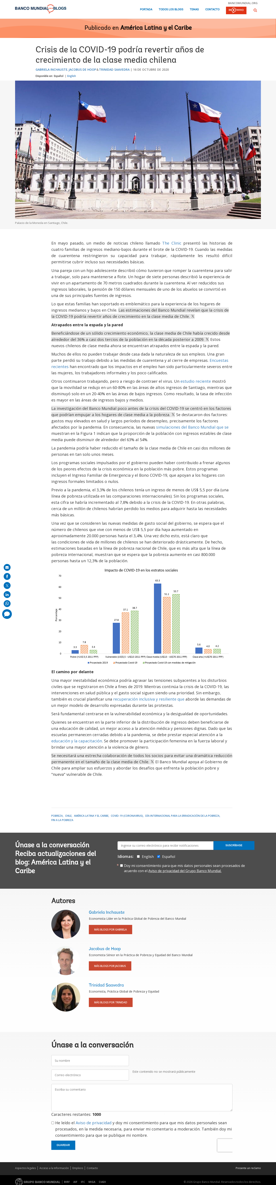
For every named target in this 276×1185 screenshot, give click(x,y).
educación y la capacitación (76, 740)
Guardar (63, 1145)
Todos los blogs (171, 9)
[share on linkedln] (7, 594)
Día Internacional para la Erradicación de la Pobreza (182, 816)
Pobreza (57, 816)
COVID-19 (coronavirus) (127, 816)
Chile (68, 816)
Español (58, 76)
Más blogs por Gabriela (110, 929)
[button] (255, 10)
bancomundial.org (243, 3)
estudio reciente (195, 381)
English (71, 76)
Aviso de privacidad (93, 1122)
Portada (146, 9)
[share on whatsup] (7, 603)
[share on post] (7, 585)
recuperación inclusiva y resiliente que (148, 699)
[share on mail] (7, 567)
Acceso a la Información (54, 1168)
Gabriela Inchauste (51, 69)
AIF (75, 1182)
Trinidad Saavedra (114, 69)
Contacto (212, 9)
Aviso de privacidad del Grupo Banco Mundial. (184, 870)
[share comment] (7, 614)
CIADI (102, 1182)
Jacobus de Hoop (82, 69)
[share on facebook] (7, 576)
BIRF (67, 1182)
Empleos (77, 1168)
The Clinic (171, 243)
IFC (83, 1182)
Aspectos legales (25, 1168)
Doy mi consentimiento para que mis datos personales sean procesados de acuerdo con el (184, 868)
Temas (194, 9)
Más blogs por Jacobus (110, 966)
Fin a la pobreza (62, 820)
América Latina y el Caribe (156, 28)
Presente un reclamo (248, 1168)
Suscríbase (233, 845)
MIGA (91, 1182)
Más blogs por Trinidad (110, 1002)
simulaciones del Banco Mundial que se (192, 427)
